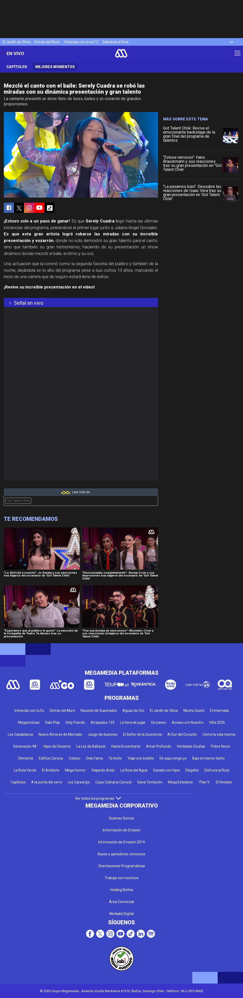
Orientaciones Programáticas (121, 866)
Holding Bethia (121, 890)
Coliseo (74, 758)
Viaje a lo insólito (141, 758)
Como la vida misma (219, 734)
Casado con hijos (166, 770)
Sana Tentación (149, 782)
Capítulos (16, 67)
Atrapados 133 (102, 722)
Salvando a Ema (115, 42)
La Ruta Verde (25, 770)
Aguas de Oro (133, 711)
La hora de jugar (133, 722)
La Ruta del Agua (133, 770)
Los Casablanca (20, 734)
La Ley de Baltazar (91, 746)
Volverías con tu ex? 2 (81, 42)
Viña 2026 (217, 722)
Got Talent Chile (18, 501)
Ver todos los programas (98, 798)
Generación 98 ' (25, 746)
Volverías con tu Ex (29, 711)
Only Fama (94, 758)
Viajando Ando (103, 770)
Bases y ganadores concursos (121, 854)
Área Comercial (121, 902)
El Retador (224, 782)
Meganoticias (29, 722)
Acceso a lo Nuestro (187, 722)
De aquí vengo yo (173, 758)
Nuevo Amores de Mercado (60, 734)
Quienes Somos (121, 818)
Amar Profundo (158, 746)
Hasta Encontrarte (126, 746)
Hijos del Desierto (57, 746)
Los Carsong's (79, 782)
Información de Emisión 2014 (121, 842)
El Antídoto (50, 770)
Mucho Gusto (193, 711)
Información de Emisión (122, 830)
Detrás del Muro (47, 42)
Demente (25, 758)
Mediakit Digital (121, 914)
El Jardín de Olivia (16, 42)
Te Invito (115, 758)
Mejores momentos (55, 67)
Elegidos (192, 770)
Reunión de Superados (99, 711)
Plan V (204, 782)
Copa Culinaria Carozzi (113, 782)
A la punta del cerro (46, 782)
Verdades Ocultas (191, 746)
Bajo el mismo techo (208, 758)
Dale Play (52, 722)
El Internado (219, 711)
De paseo (158, 722)
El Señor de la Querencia (142, 734)
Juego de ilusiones (102, 734)
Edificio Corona (51, 758)
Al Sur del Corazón (182, 734)
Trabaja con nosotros (121, 878)
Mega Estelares (180, 782)
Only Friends (75, 722)
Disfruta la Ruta (216, 770)
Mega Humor (75, 770)
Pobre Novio (220, 746)
